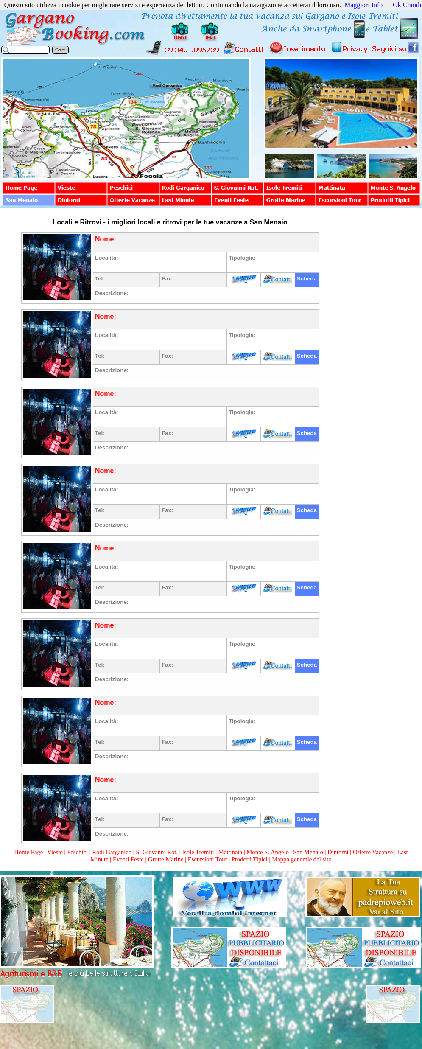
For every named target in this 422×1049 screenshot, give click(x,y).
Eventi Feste (129, 859)
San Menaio (308, 852)
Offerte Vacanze (373, 852)
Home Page (28, 852)
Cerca (60, 50)
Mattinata (230, 852)
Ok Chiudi (407, 4)
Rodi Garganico (111, 852)
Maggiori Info (363, 4)
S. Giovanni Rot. (157, 852)
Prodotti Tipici (250, 859)
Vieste (55, 852)
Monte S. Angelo (267, 852)
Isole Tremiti (198, 852)
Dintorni (338, 852)
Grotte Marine (165, 859)
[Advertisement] (369, 344)
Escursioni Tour (207, 859)
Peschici (77, 852)
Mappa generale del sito (301, 859)
